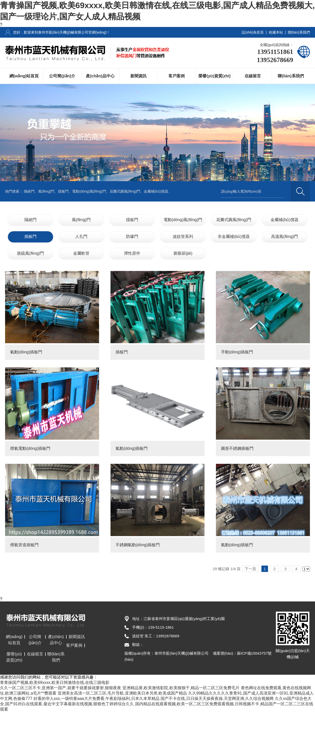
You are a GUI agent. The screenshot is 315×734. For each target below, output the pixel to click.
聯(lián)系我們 (299, 32)
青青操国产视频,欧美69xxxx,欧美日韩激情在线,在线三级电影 (54, 682)
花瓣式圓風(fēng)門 (125, 191)
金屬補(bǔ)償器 (156, 191)
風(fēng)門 (46, 191)
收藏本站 (276, 32)
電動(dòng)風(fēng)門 (89, 191)
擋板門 (63, 191)
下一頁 (250, 569)
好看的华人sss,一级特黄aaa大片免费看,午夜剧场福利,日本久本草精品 (97, 698)
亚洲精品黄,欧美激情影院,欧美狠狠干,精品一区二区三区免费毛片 (181, 688)
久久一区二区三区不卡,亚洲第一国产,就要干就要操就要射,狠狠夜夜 (60, 688)
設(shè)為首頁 (253, 32)
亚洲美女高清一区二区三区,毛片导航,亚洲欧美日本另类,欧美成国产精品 (122, 693)
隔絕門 (29, 191)
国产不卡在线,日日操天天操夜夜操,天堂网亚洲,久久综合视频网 (217, 698)
